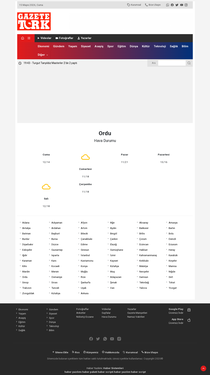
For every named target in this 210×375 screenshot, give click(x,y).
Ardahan (56, 228)
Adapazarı (115, 276)
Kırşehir (173, 260)
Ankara (84, 293)
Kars (53, 260)
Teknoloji (160, 46)
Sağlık (174, 46)
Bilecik (84, 233)
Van (112, 287)
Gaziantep (57, 249)
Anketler (80, 312)
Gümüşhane (116, 249)
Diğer (41, 54)
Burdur (25, 238)
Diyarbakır (27, 244)
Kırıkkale (143, 260)
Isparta (55, 255)
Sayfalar (106, 312)
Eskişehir (27, 249)
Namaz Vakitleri (136, 316)
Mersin (55, 271)
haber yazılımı (73, 371)
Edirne (84, 244)
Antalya (26, 228)
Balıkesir (143, 228)
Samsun (143, 276)
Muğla (84, 271)
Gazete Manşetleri (137, 312)
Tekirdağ (144, 282)
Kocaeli (55, 266)
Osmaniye (56, 276)
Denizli (172, 238)
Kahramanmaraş (148, 255)
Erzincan (143, 244)
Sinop (25, 282)
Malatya (143, 266)
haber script (138, 371)
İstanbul (85, 255)
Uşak (83, 287)
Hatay (172, 249)
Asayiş (99, 46)
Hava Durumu (109, 316)
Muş (112, 271)
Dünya (134, 46)
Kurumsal (134, 4)
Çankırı (114, 238)
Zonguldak (28, 293)
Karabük (173, 255)
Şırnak (113, 282)
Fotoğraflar (64, 38)
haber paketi (89, 371)
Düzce (54, 244)
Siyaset (86, 46)
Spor (110, 46)
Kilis (24, 266)
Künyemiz (90, 352)
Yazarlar (84, 38)
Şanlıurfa (85, 282)
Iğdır (24, 255)
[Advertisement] (105, 95)
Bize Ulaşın (153, 4)
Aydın (113, 228)
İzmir (113, 255)
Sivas (54, 282)
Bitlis (142, 233)
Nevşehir (144, 271)
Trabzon (26, 287)
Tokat (172, 282)
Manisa (173, 266)
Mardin (26, 271)
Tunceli (55, 287)
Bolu (171, 233)
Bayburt (55, 233)
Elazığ (113, 244)
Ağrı (112, 222)
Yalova (143, 287)
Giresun (85, 249)
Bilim (185, 46)
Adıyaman (56, 222)
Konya (84, 266)
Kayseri (114, 260)
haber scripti (105, 371)
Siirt (171, 276)
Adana (25, 222)
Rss (76, 352)
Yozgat (173, 287)
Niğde (172, 271)
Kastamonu (87, 260)
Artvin (84, 228)
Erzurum (173, 244)
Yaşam (72, 46)
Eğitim (122, 46)
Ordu (24, 276)
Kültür (146, 46)
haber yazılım (122, 371)
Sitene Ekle (60, 352)
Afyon (84, 222)
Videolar (44, 38)
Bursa (54, 238)
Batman (26, 233)
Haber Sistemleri (113, 368)
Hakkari (143, 249)
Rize (83, 276)
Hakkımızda (110, 352)
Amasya (173, 222)
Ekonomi (43, 46)
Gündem (58, 46)
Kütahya (114, 266)
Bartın (172, 228)
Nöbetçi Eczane (84, 316)
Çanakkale (86, 238)
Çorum (143, 238)
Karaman (27, 260)
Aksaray (143, 222)
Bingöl (113, 233)
